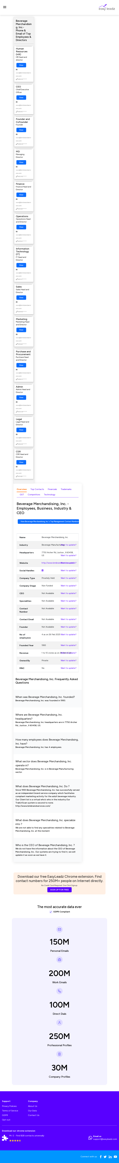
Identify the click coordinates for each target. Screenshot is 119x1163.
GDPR (5, 1115)
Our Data (32, 1110)
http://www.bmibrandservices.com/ (58, 563)
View (21, 65)
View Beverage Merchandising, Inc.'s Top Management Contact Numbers (50, 521)
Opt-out (6, 1119)
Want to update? (68, 545)
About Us (32, 1106)
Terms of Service (10, 1110)
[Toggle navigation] (4, 7)
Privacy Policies (9, 1106)
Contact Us (33, 1115)
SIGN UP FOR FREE (59, 889)
